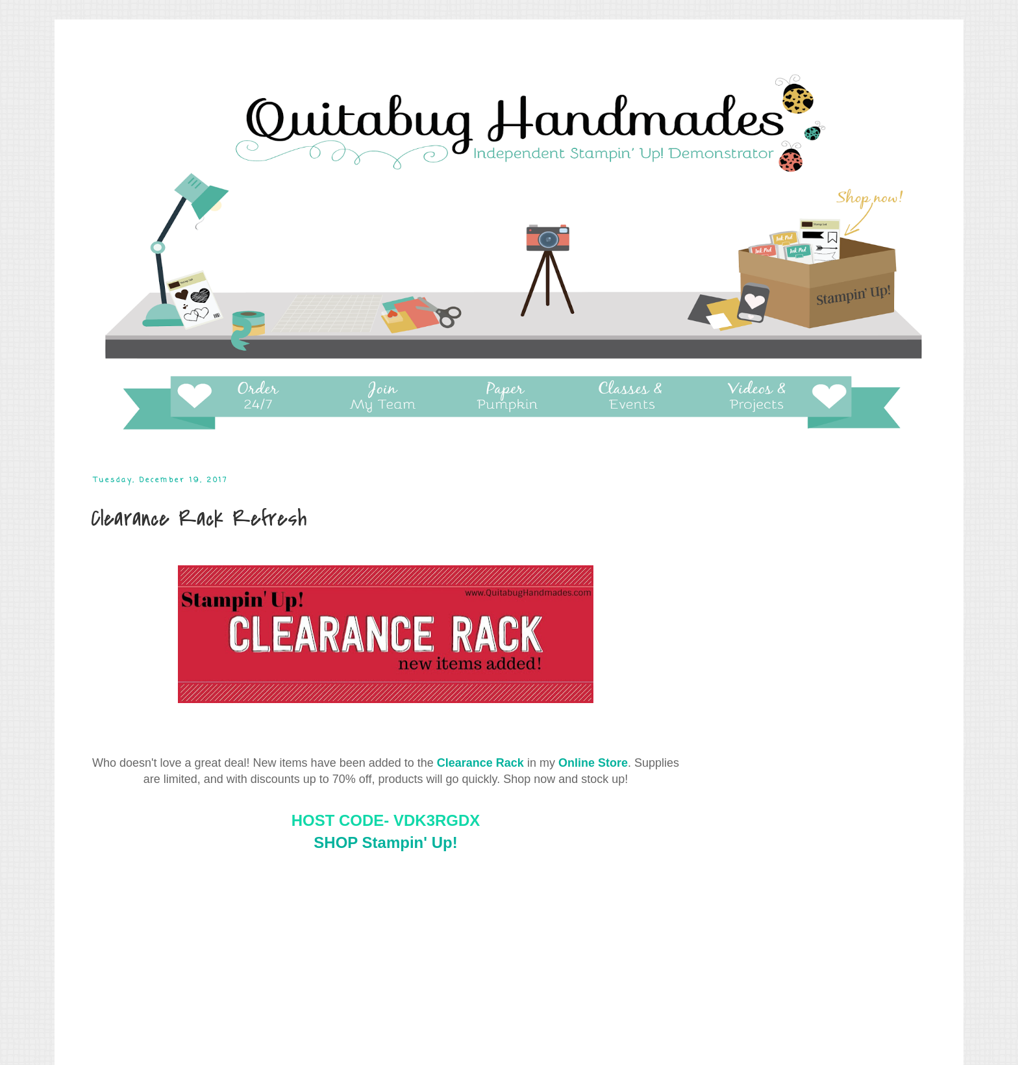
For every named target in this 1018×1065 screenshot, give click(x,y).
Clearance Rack (480, 762)
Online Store (593, 762)
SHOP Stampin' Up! (385, 842)
